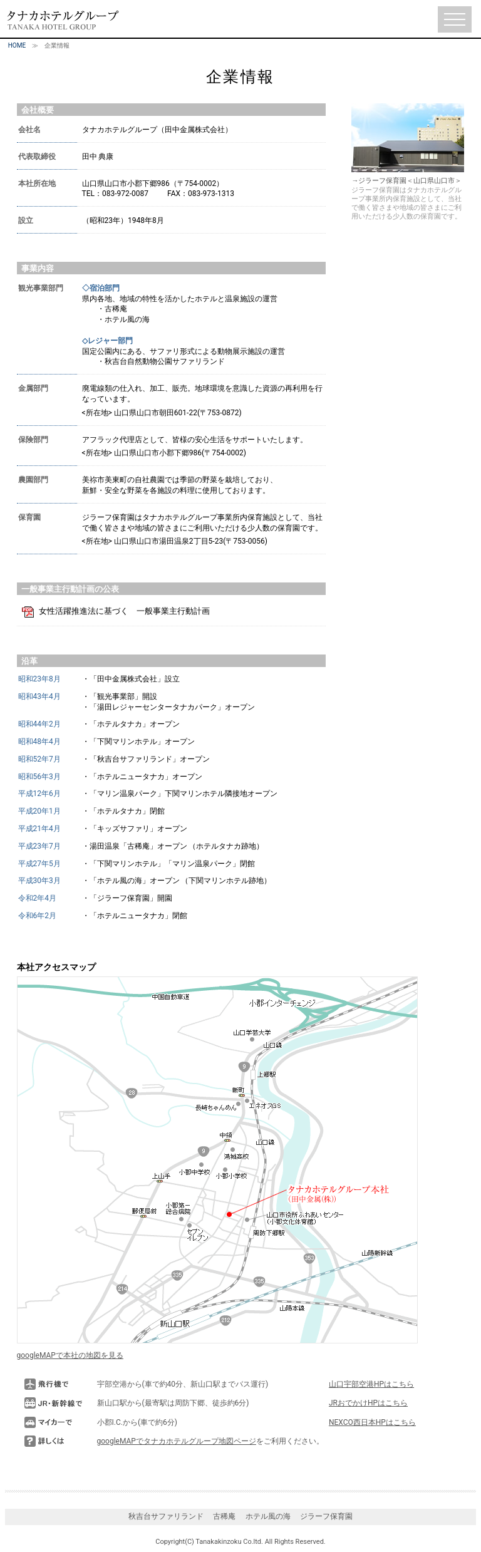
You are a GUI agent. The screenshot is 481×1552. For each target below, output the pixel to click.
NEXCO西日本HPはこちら (372, 1422)
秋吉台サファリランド (166, 1516)
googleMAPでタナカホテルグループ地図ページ (176, 1441)
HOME (17, 45)
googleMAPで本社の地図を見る (70, 1355)
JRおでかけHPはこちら (368, 1403)
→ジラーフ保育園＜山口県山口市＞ (407, 176)
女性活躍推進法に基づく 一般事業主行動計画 (124, 611)
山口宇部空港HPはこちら (371, 1384)
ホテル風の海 (268, 1516)
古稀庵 (224, 1516)
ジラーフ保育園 (326, 1516)
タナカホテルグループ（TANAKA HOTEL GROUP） (63, 20)
